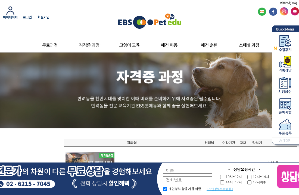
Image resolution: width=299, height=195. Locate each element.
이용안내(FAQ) (288, 3)
